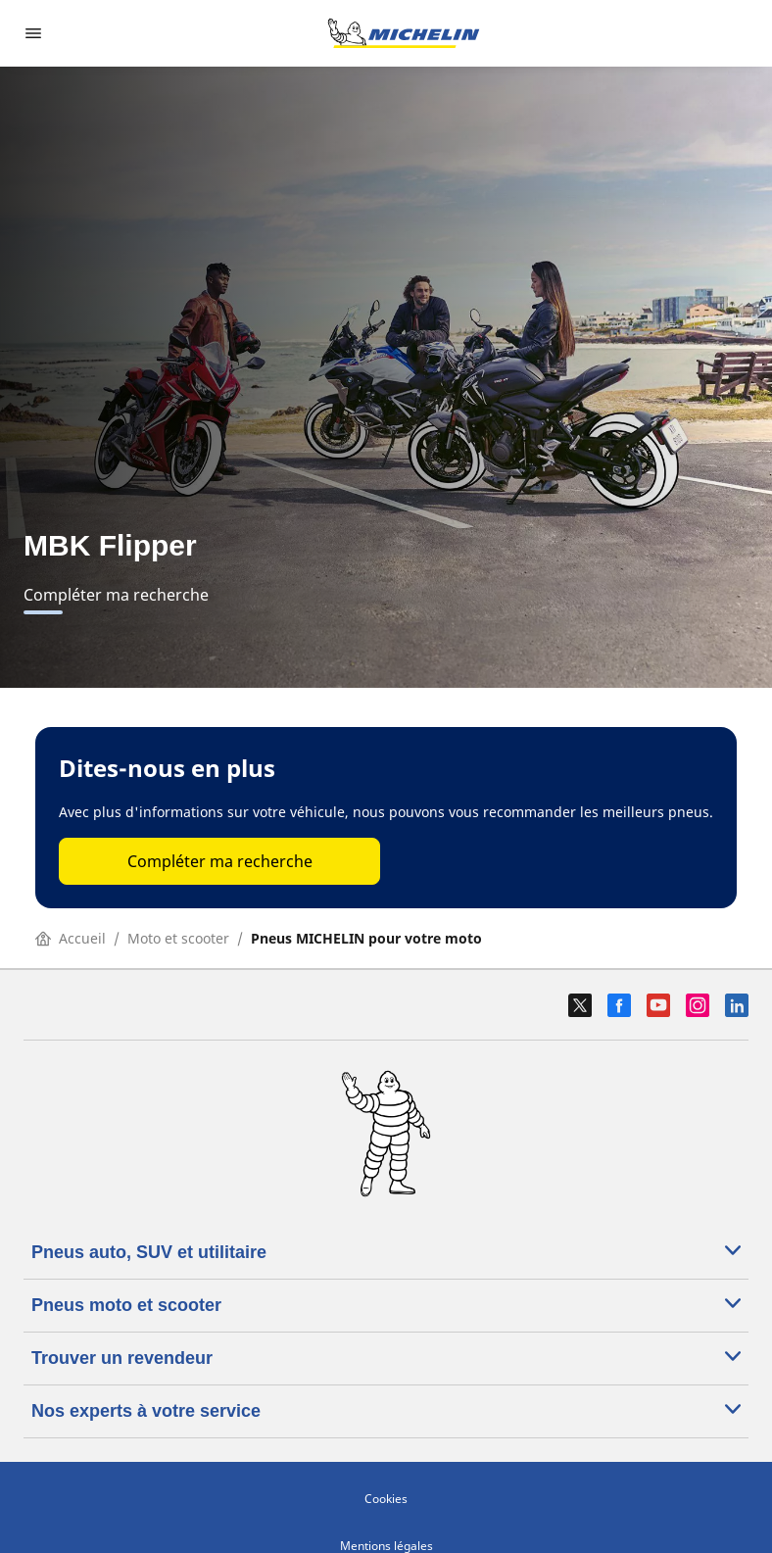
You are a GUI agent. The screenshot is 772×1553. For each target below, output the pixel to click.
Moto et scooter (178, 938)
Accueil (70, 938)
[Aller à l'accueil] (403, 33)
